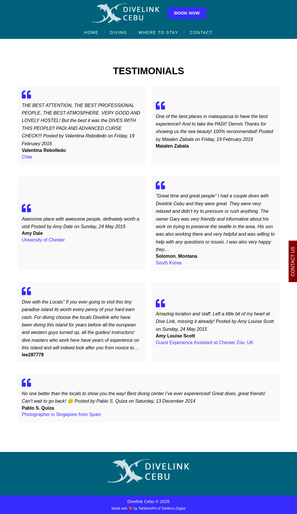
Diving (117, 32)
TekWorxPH (147, 508)
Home (89, 32)
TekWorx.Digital (173, 508)
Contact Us (293, 261)
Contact (203, 32)
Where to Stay (158, 32)
